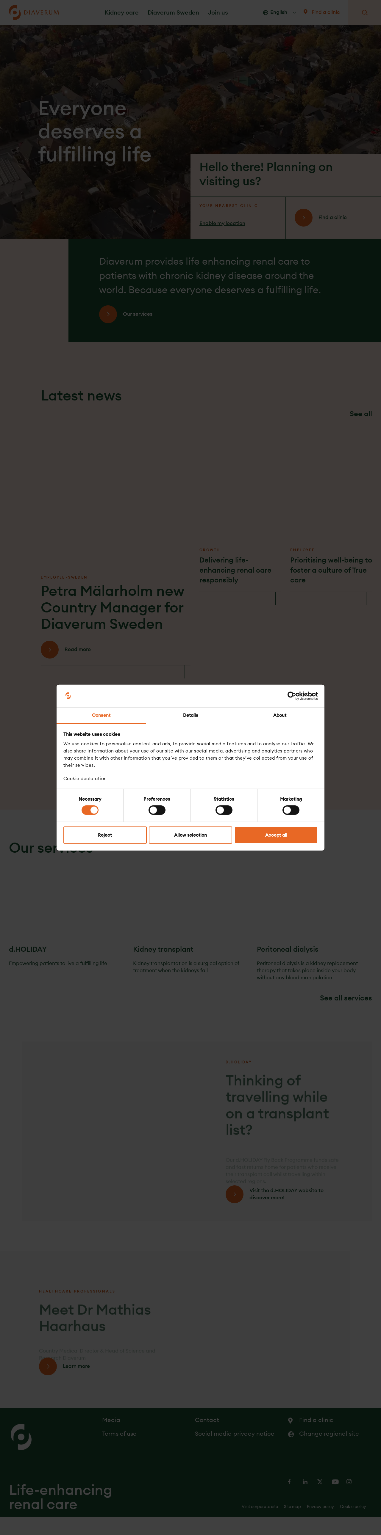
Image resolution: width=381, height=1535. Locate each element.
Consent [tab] (101, 715)
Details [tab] (190, 715)
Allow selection (190, 835)
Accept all (276, 835)
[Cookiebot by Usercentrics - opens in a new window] (292, 696)
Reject (105, 835)
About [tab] (280, 715)
